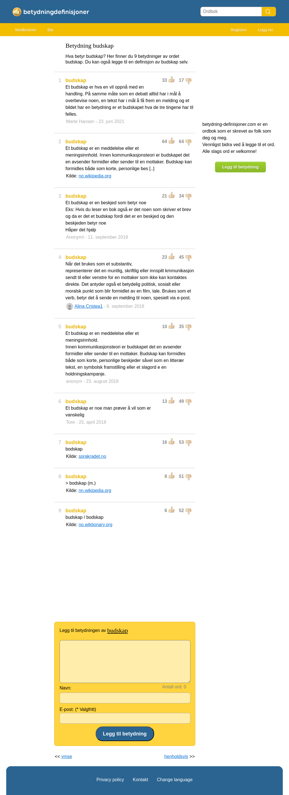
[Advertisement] (28, 124)
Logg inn (265, 30)
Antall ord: (172, 686)
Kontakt (140, 779)
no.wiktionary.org (95, 524)
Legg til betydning (240, 166)
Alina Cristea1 (89, 306)
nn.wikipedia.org (94, 490)
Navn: (65, 688)
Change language (174, 779)
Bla (50, 30)
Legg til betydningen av (94, 630)
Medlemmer (25, 30)
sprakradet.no (92, 456)
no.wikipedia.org (94, 176)
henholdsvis (176, 756)
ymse (66, 756)
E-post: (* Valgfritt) (78, 709)
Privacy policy (110, 779)
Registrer (239, 30)
